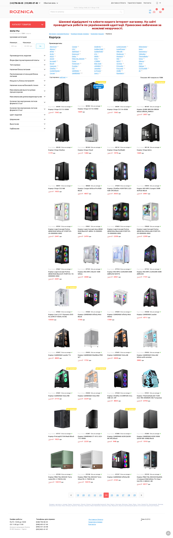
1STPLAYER (143, 68)
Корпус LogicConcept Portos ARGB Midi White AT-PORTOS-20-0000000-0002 (60, 231)
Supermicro (143, 51)
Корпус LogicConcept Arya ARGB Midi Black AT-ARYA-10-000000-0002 (90, 231)
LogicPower (121, 49)
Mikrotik (119, 51)
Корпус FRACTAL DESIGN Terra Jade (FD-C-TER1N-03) (60, 478)
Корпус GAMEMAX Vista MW (88, 396)
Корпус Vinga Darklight (116, 150)
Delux (74, 56)
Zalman (141, 66)
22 (95, 495)
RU (150, 12)
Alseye (52, 49)
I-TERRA (97, 61)
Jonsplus (97, 68)
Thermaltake (143, 56)
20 (83, 495)
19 (78, 495)
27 (123, 495)
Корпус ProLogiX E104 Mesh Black (61, 436)
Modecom (120, 54)
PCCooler (120, 66)
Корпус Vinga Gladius (56, 150)
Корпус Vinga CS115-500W (58, 109)
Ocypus (119, 63)
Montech (120, 56)
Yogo (140, 63)
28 (129, 495)
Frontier (75, 66)
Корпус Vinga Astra (144, 150)
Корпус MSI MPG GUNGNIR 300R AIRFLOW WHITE (119, 273)
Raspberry (120, 73)
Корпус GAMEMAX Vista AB (117, 355)
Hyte (96, 59)
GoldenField (98, 51)
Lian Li (96, 73)
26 (117, 495)
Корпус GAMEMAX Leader (147, 314)
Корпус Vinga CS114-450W (117, 109)
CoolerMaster (55, 71)
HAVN (96, 56)
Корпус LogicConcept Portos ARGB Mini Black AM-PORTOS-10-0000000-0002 (119, 231)
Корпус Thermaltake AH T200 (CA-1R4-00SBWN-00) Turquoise (149, 397)
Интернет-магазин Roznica (59, 34)
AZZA (52, 59)
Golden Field (98, 49)
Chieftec (53, 68)
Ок (40, 46)
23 (100, 495)
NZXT (119, 61)
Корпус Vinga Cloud (85, 150)
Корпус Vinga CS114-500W (88, 109)
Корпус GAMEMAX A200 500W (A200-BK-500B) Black (148, 437)
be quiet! (53, 61)
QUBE (119, 71)
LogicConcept (121, 47)
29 (134, 495)
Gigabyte (97, 47)
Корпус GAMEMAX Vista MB (58, 396)
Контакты (147, 3)
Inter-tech (97, 63)
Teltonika (142, 54)
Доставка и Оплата (118, 3)
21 (89, 495)
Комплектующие (97, 34)
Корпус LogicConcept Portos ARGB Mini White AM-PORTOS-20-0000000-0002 (149, 231)
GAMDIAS (75, 71)
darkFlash (75, 51)
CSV (73, 49)
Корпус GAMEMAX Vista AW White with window (147, 356)
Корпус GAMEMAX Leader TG (59, 355)
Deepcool (75, 54)
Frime (74, 61)
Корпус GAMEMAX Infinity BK (118, 477)
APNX (52, 51)
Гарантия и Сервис (135, 3)
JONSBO (97, 66)
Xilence (141, 61)
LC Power (97, 71)
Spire (141, 49)
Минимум (13, 42)
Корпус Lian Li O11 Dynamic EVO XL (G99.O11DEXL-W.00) (60, 315)
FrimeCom (75, 63)
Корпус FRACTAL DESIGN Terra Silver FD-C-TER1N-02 (89, 478)
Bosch (52, 63)
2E (140, 71)
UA (150, 10)
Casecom (53, 66)
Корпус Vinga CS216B (56, 188)
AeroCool (53, 47)
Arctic (52, 54)
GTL (95, 54)
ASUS (52, 56)
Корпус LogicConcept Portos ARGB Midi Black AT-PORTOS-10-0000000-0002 (61, 274)
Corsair (52, 73)
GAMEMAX (76, 73)
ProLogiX (120, 68)
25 (112, 495)
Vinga (141, 59)
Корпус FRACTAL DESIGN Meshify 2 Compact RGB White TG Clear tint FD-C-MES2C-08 (149, 479)
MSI (118, 59)
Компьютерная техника (80, 34)
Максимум (27, 42)
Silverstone (143, 47)
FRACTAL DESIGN (78, 59)
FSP (73, 68)
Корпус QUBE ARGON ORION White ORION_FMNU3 (148, 110)
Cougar (74, 47)
